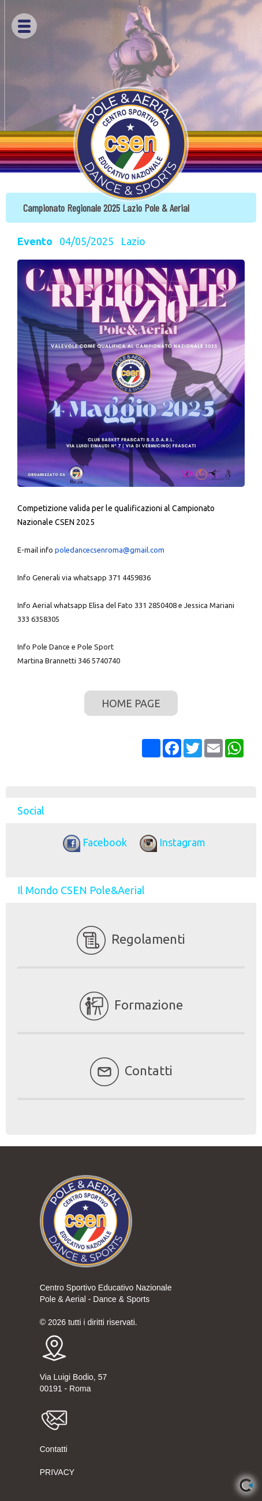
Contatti (131, 1070)
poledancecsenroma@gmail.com (109, 550)
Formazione (131, 1004)
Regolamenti (131, 939)
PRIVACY (57, 1472)
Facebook (93, 842)
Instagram (169, 842)
